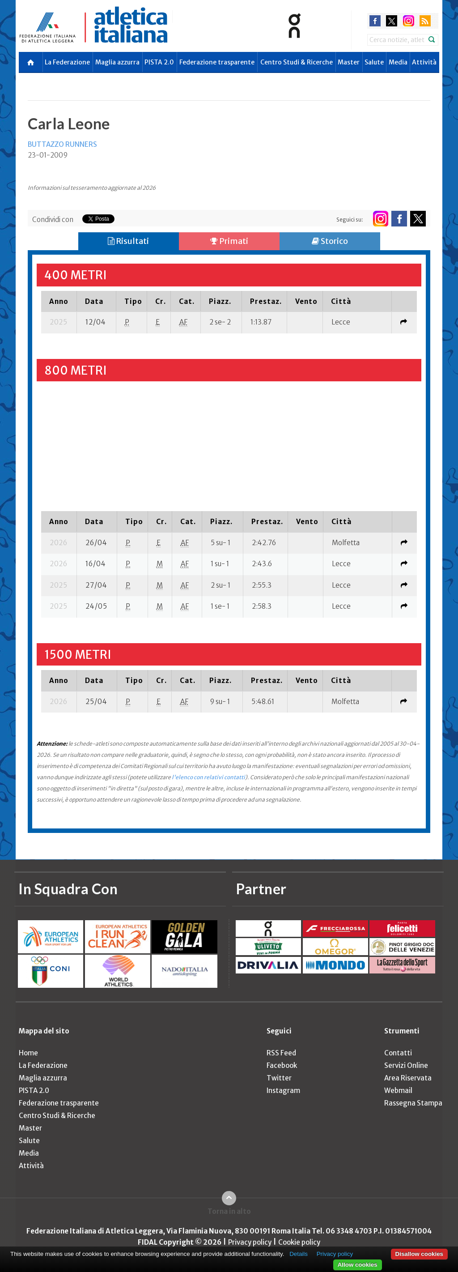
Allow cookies (357, 1264)
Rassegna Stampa (413, 1103)
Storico (330, 241)
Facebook (282, 1065)
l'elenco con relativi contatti (208, 777)
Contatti (398, 1053)
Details (298, 1254)
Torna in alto (229, 1211)
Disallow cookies (419, 1254)
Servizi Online (406, 1065)
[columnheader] (59, 301)
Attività (424, 62)
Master (349, 62)
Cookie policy (299, 1242)
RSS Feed (281, 1053)
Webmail (398, 1090)
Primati (229, 241)
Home (28, 1053)
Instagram (283, 1090)
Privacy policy (249, 1242)
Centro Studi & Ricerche (296, 62)
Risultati (128, 241)
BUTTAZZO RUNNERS (62, 144)
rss (425, 20)
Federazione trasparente (216, 62)
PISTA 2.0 (159, 62)
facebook (375, 20)
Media (398, 62)
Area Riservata (408, 1078)
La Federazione (67, 62)
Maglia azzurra (117, 62)
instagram (408, 20)
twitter (391, 20)
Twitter (279, 1078)
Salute (374, 62)
